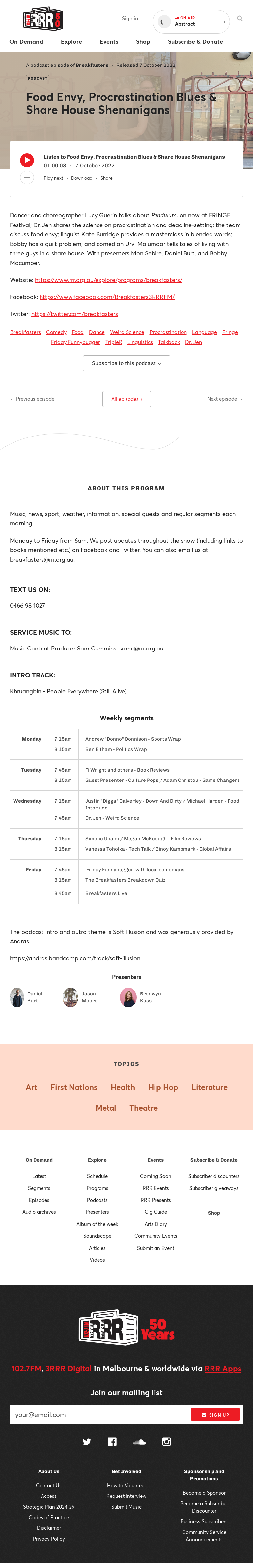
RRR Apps (223, 1368)
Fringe (230, 332)
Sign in (130, 18)
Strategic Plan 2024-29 (49, 1506)
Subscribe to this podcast (126, 363)
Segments (39, 1188)
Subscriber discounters (213, 1176)
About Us (48, 1471)
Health (123, 1087)
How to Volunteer (126, 1485)
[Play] (27, 162)
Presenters (97, 1211)
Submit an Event (155, 1248)
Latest (39, 1176)
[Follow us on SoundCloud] (139, 1442)
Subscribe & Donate (214, 1160)
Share (106, 178)
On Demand (39, 1160)
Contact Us (49, 1485)
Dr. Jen (193, 341)
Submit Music (126, 1506)
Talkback (169, 341)
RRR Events (156, 1188)
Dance (97, 332)
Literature (209, 1087)
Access (49, 1496)
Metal (106, 1107)
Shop (214, 1213)
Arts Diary (156, 1224)
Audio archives (39, 1211)
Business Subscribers (204, 1521)
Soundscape (97, 1235)
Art (31, 1087)
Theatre (143, 1107)
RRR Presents (156, 1200)
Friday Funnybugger (75, 341)
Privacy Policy (49, 1538)
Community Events (155, 1235)
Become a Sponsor (204, 1492)
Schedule (97, 1176)
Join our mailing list (126, 1392)
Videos (97, 1260)
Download (82, 178)
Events (156, 1160)
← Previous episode (32, 398)
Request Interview (126, 1496)
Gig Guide (156, 1211)
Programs (97, 1188)
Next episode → (225, 398)
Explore (97, 1160)
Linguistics (140, 341)
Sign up (215, 1415)
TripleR (113, 341)
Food (78, 332)
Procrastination (168, 332)
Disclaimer (49, 1527)
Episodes (39, 1200)
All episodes (126, 399)
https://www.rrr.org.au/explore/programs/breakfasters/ (108, 280)
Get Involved (126, 1471)
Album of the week (97, 1224)
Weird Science (127, 332)
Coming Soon (155, 1176)
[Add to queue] (27, 177)
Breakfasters (92, 65)
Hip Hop (163, 1087)
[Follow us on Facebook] (112, 1442)
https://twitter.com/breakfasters (74, 314)
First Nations (74, 1087)
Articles (97, 1248)
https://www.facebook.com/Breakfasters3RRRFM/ (107, 297)
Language (204, 332)
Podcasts (97, 1200)
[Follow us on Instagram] (166, 1442)
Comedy (56, 332)
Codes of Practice (49, 1517)
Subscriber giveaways (214, 1188)
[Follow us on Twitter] (87, 1442)
